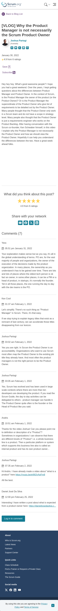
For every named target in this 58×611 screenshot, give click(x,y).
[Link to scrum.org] (6, 590)
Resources (9, 573)
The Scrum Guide (12, 577)
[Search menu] (47, 4)
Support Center (11, 552)
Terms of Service (31, 607)
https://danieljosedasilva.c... (42, 506)
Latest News (10, 544)
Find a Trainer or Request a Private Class (23, 569)
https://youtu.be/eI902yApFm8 (30, 474)
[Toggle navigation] (54, 4)
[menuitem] (47, 4)
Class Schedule (11, 565)
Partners (8, 548)
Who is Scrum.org (12, 540)
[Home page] (11, 4)
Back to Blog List (12, 14)
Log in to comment (13, 518)
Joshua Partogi (19, 40)
